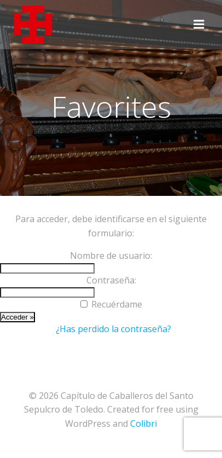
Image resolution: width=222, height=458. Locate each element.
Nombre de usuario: (111, 256)
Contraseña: (111, 280)
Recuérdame (116, 304)
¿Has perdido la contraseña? (113, 329)
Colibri (143, 424)
